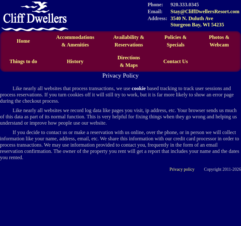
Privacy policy (182, 169)
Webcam (219, 45)
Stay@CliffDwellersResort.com (204, 11)
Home (23, 41)
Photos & (219, 37)
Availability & (129, 41)
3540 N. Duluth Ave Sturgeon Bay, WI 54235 (197, 21)
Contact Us (175, 61)
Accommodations (75, 41)
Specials (176, 45)
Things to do (23, 61)
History (75, 61)
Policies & (175, 37)
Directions (129, 61)
